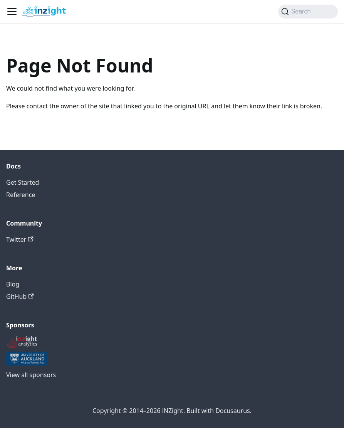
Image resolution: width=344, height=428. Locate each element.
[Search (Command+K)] (308, 12)
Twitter (20, 239)
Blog (12, 284)
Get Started (22, 182)
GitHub (20, 296)
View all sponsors (31, 375)
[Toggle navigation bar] (12, 11)
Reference (20, 194)
